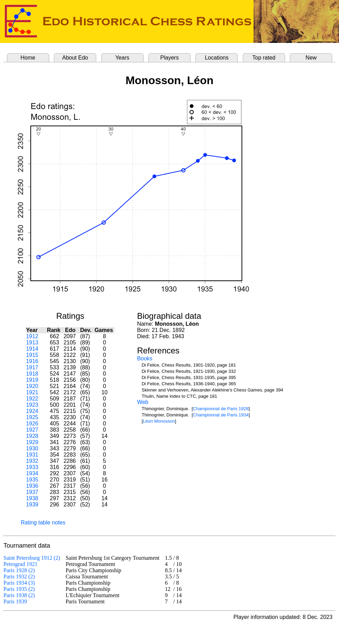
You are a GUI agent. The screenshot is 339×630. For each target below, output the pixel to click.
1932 (32, 461)
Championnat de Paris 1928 (221, 408)
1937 (32, 492)
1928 (32, 436)
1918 (32, 374)
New (311, 58)
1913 (32, 342)
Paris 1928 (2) (19, 570)
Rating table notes (43, 522)
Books (144, 358)
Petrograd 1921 (20, 564)
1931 (32, 455)
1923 (32, 405)
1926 (32, 423)
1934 (32, 473)
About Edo (75, 58)
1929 (32, 442)
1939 (32, 504)
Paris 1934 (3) (19, 583)
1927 (32, 430)
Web (142, 402)
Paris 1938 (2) (19, 595)
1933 (32, 467)
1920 (32, 386)
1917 (32, 367)
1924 (32, 411)
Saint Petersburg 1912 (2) (31, 558)
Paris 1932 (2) (19, 576)
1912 (32, 336)
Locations (217, 58)
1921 (32, 392)
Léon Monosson (159, 421)
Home (27, 58)
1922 (32, 399)
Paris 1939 (15, 601)
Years (122, 58)
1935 (32, 480)
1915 (32, 355)
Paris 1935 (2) (19, 589)
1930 (32, 448)
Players (169, 58)
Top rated (264, 58)
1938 (32, 498)
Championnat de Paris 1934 (221, 414)
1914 (32, 349)
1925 (32, 417)
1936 (32, 486)
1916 (32, 361)
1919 (32, 380)
